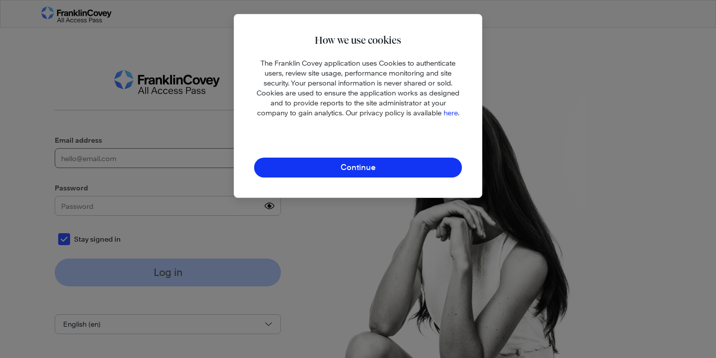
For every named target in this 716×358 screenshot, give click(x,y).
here (451, 112)
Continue (358, 167)
